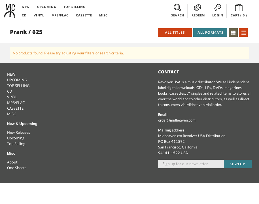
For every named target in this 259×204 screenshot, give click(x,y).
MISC (103, 15)
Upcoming (15, 138)
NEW (26, 7)
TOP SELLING (74, 7)
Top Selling (16, 143)
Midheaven (10, 11)
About (12, 162)
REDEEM (198, 10)
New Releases (18, 132)
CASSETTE (84, 15)
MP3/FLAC (60, 15)
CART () (239, 10)
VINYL (39, 15)
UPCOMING (46, 7)
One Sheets (16, 167)
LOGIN (217, 10)
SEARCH (177, 10)
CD (24, 15)
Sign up (238, 164)
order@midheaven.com (177, 120)
